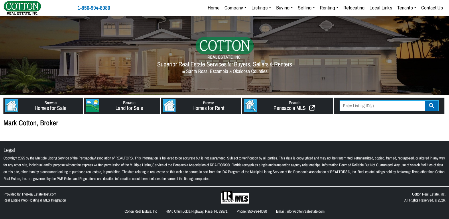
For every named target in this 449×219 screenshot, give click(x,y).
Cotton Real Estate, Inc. (429, 194)
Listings (259, 8)
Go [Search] (431, 106)
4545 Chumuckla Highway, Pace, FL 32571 (196, 211)
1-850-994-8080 (94, 7)
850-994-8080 (257, 211)
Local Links (380, 8)
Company (233, 8)
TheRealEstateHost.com (38, 194)
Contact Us (432, 8)
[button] (43, 106)
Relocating (354, 8)
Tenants (405, 8)
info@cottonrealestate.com (305, 211)
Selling (305, 8)
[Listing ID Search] (383, 106)
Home (214, 8)
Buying (283, 8)
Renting (327, 8)
